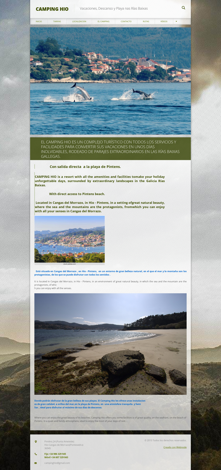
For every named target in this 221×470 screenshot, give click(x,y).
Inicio (39, 21)
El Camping (103, 21)
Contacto (126, 21)
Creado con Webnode (175, 447)
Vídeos (164, 21)
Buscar (183, 8)
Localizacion (79, 21)
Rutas (146, 21)
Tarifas (57, 21)
